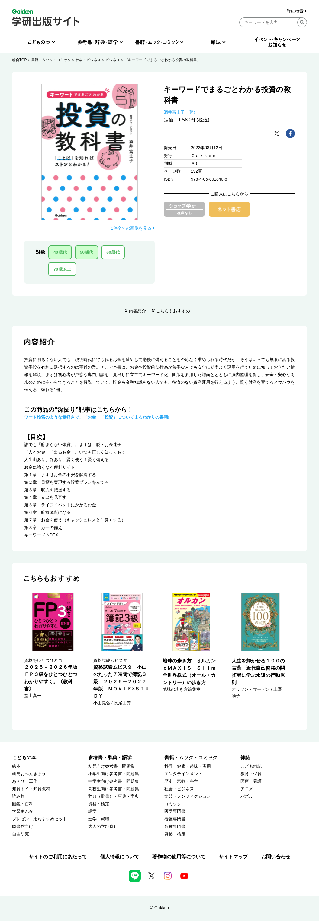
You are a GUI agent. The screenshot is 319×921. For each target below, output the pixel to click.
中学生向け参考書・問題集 (113, 781)
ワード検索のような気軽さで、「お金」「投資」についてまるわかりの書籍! (96, 417)
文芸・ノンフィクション (187, 796)
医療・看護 (251, 781)
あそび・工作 (24, 781)
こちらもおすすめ (173, 310)
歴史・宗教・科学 (181, 781)
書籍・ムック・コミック (51, 60)
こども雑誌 (251, 766)
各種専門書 (174, 826)
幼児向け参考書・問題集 (111, 766)
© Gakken (159, 907)
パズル (246, 796)
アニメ (246, 789)
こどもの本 (24, 757)
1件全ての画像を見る (133, 228)
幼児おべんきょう (29, 774)
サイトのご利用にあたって (58, 856)
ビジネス (112, 60)
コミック (172, 804)
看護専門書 (174, 819)
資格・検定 (98, 804)
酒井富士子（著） (181, 112)
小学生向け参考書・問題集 (113, 774)
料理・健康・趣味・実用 (187, 766)
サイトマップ (233, 856)
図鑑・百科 (22, 804)
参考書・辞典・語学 (110, 757)
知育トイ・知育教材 (31, 789)
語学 (92, 811)
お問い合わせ (275, 856)
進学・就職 (98, 819)
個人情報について (119, 856)
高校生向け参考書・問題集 (113, 789)
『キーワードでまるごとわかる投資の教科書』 (162, 60)
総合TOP (19, 60)
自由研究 (20, 834)
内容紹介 (137, 310)
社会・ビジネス (88, 60)
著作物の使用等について (178, 856)
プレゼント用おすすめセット (39, 819)
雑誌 (245, 757)
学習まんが (22, 811)
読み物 (18, 796)
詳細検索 (297, 11)
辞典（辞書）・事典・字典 (113, 796)
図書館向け (22, 826)
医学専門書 (174, 811)
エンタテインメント (183, 774)
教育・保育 (251, 774)
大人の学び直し (103, 826)
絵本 (16, 766)
